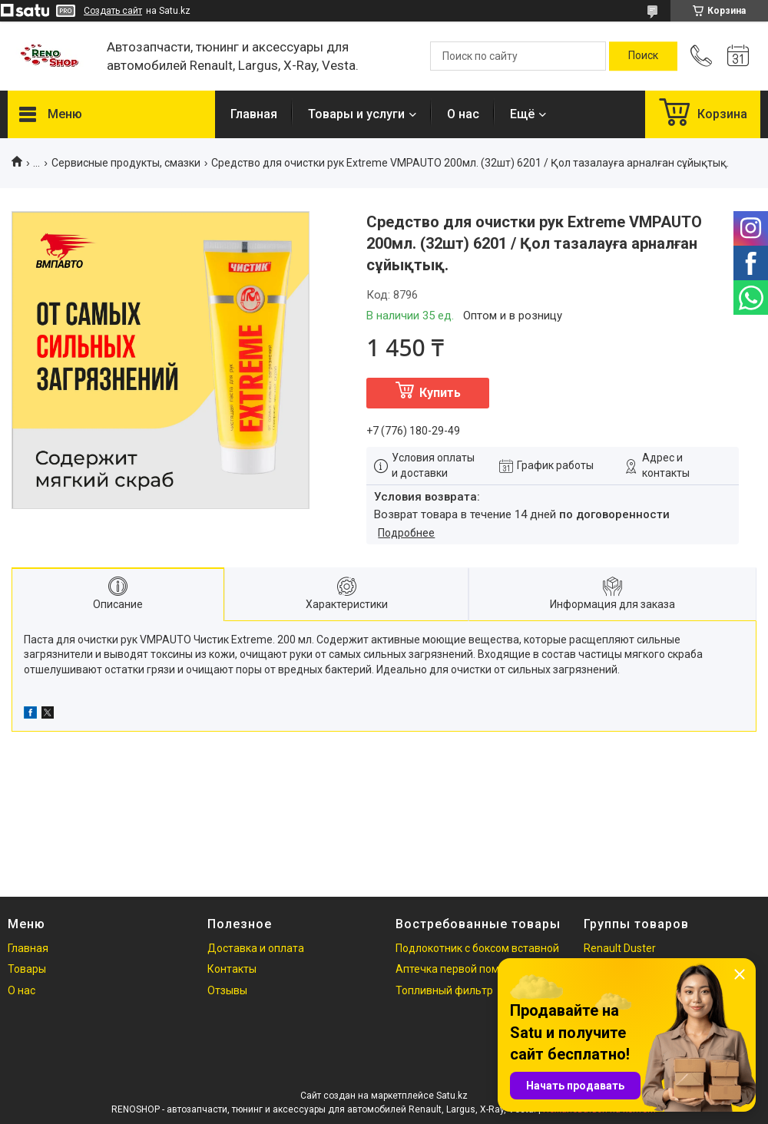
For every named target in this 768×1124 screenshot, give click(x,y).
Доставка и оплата (255, 948)
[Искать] (643, 56)
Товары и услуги (356, 114)
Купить (440, 392)
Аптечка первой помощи (458, 969)
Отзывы (227, 990)
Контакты (232, 969)
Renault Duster (620, 948)
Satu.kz (452, 1095)
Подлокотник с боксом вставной (477, 948)
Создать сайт (113, 10)
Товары (27, 969)
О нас (463, 114)
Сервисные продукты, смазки (125, 163)
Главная (253, 114)
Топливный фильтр (444, 990)
